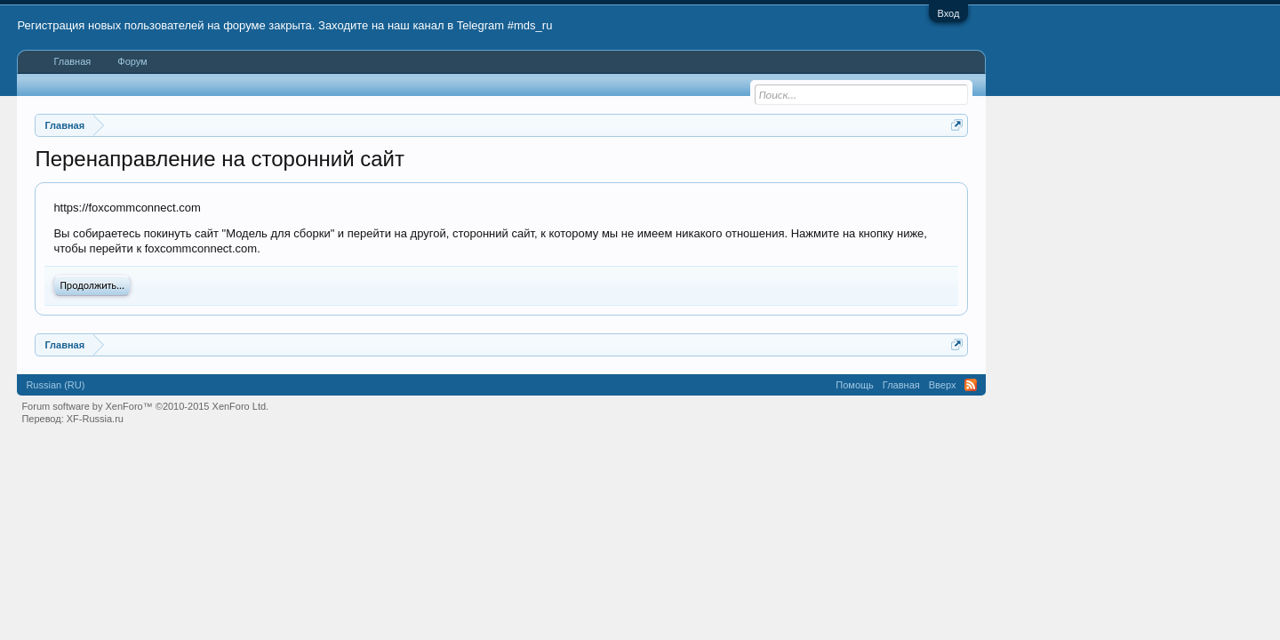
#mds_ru (530, 25)
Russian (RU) (55, 385)
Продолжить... (92, 285)
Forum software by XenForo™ (144, 406)
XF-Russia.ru (95, 418)
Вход (949, 13)
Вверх (942, 385)
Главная (72, 61)
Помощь (855, 385)
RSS (970, 385)
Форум (132, 61)
